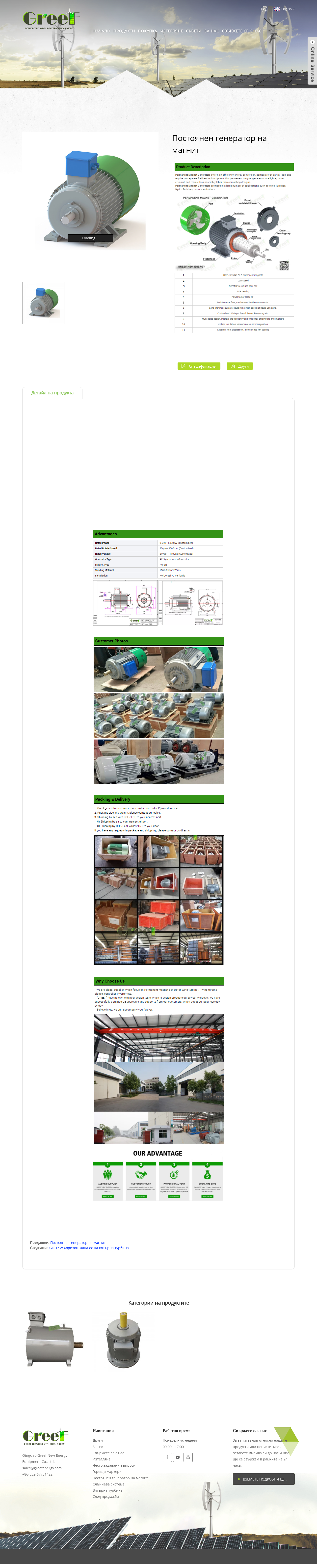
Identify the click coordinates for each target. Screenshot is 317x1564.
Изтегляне (171, 30)
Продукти (124, 30)
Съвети (193, 30)
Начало (101, 30)
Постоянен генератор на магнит (78, 1242)
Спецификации (202, 366)
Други (243, 366)
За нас (211, 30)
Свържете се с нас (242, 30)
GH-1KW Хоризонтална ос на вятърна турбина (89, 1247)
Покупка (147, 30)
